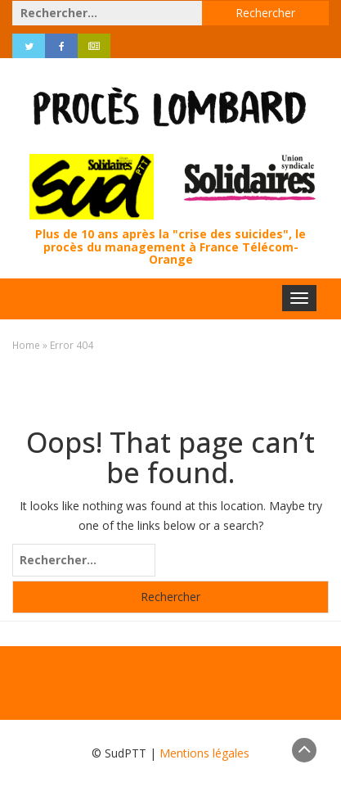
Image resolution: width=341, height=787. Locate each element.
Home (26, 344)
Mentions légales (204, 753)
